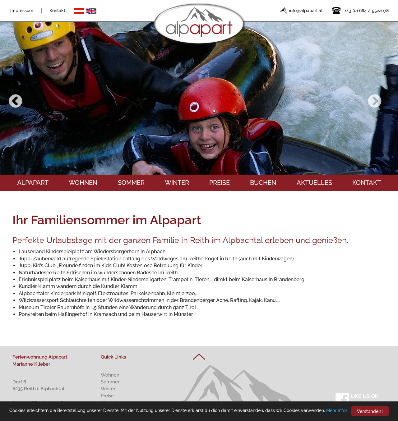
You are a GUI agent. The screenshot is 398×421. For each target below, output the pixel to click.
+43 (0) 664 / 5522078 (367, 10)
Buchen (263, 182)
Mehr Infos (337, 410)
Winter (177, 182)
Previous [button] (15, 101)
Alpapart (33, 182)
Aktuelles (314, 182)
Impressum (21, 10)
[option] (199, 97)
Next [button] (374, 101)
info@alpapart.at (306, 10)
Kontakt (57, 10)
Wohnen (83, 182)
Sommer (131, 182)
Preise (219, 182)
